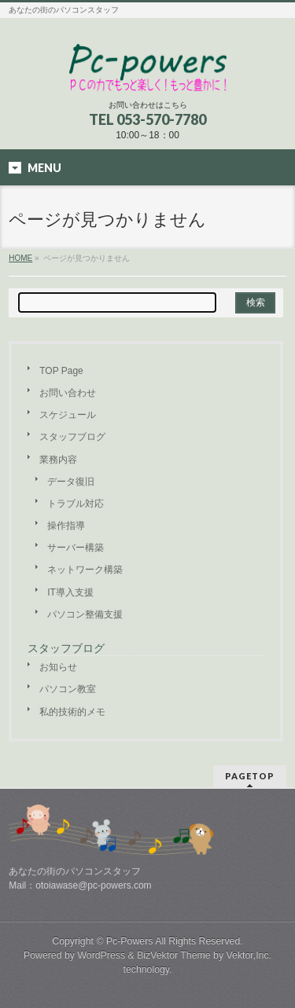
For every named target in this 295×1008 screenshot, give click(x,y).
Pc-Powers (129, 941)
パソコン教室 (67, 689)
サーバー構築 (75, 547)
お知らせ (58, 667)
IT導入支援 (70, 592)
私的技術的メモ (72, 711)
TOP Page (61, 370)
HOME (20, 258)
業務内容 (58, 459)
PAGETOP (250, 776)
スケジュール (67, 414)
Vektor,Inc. (249, 955)
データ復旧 (70, 481)
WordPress (101, 955)
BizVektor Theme (174, 955)
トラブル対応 (75, 503)
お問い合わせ (67, 392)
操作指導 (66, 525)
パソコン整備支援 (85, 614)
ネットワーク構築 (85, 569)
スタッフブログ (72, 436)
